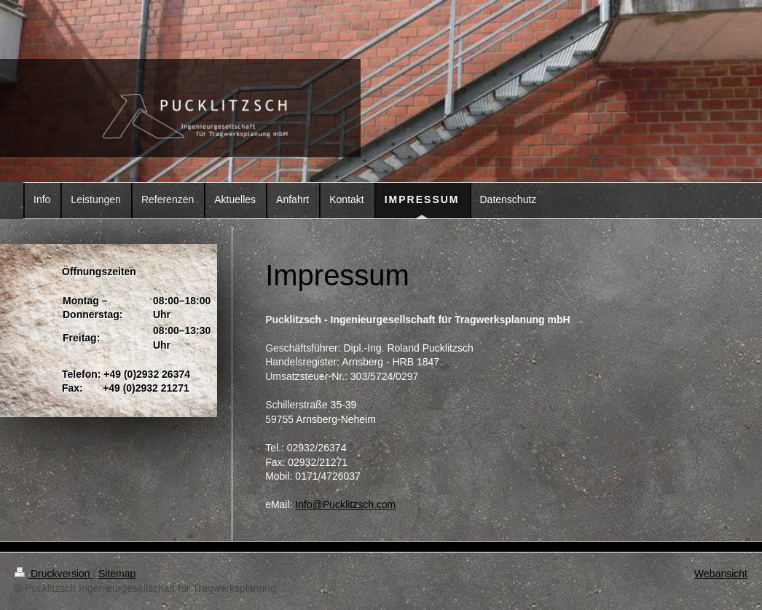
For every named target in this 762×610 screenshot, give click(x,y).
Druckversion (54, 573)
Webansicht (720, 573)
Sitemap (116, 573)
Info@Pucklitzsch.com (345, 504)
